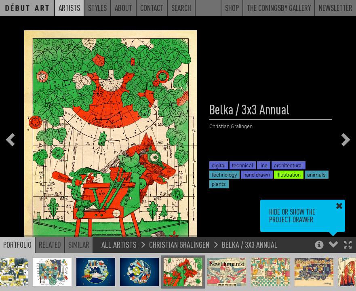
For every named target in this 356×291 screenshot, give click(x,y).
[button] (348, 245)
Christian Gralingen (179, 244)
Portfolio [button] (17, 244)
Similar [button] (78, 244)
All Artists (119, 244)
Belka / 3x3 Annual (250, 244)
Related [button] (50, 244)
